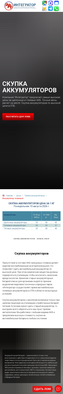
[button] (18, 116)
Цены (18, 196)
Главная (7, 196)
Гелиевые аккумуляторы (15, 225)
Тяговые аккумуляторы (14, 228)
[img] (8, 6)
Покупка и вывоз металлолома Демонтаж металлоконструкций (25, 8)
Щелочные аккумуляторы (15, 222)
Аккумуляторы (10, 215)
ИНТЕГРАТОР (25, 5)
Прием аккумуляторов (35, 196)
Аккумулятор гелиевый (12, 198)
